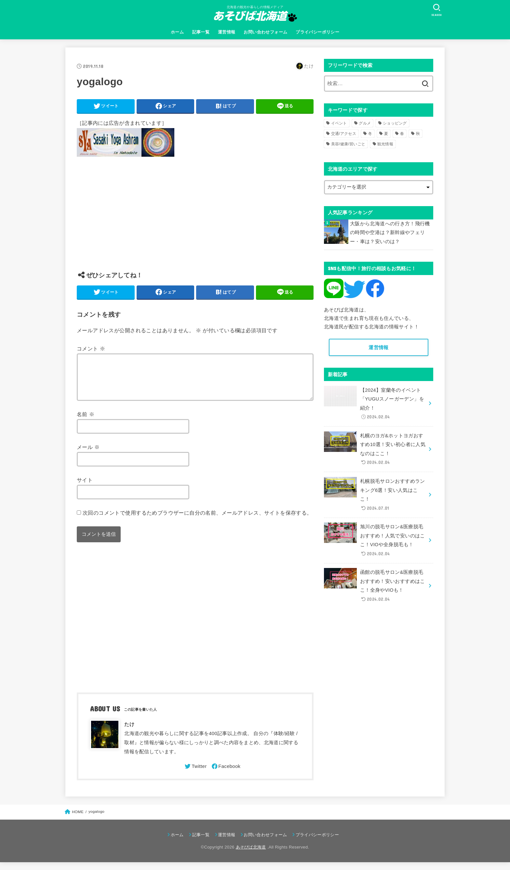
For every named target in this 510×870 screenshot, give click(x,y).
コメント (91, 348)
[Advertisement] (195, 218)
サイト (85, 488)
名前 (85, 422)
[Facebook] (226, 774)
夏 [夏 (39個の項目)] (386, 133)
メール (88, 455)
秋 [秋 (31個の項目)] (418, 133)
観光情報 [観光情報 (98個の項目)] (385, 144)
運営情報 (226, 32)
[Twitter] (195, 774)
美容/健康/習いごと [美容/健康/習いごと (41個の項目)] (348, 144)
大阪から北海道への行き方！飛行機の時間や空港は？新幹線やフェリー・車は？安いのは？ (390, 232)
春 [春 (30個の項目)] (402, 133)
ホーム (177, 32)
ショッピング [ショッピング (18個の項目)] (395, 123)
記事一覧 (201, 32)
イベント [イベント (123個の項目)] (339, 123)
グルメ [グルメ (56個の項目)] (365, 123)
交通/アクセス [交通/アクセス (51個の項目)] (343, 133)
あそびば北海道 (251, 854)
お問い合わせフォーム (265, 32)
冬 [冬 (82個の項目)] (370, 133)
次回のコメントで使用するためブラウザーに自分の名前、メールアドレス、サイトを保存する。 (197, 520)
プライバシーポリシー (317, 32)
